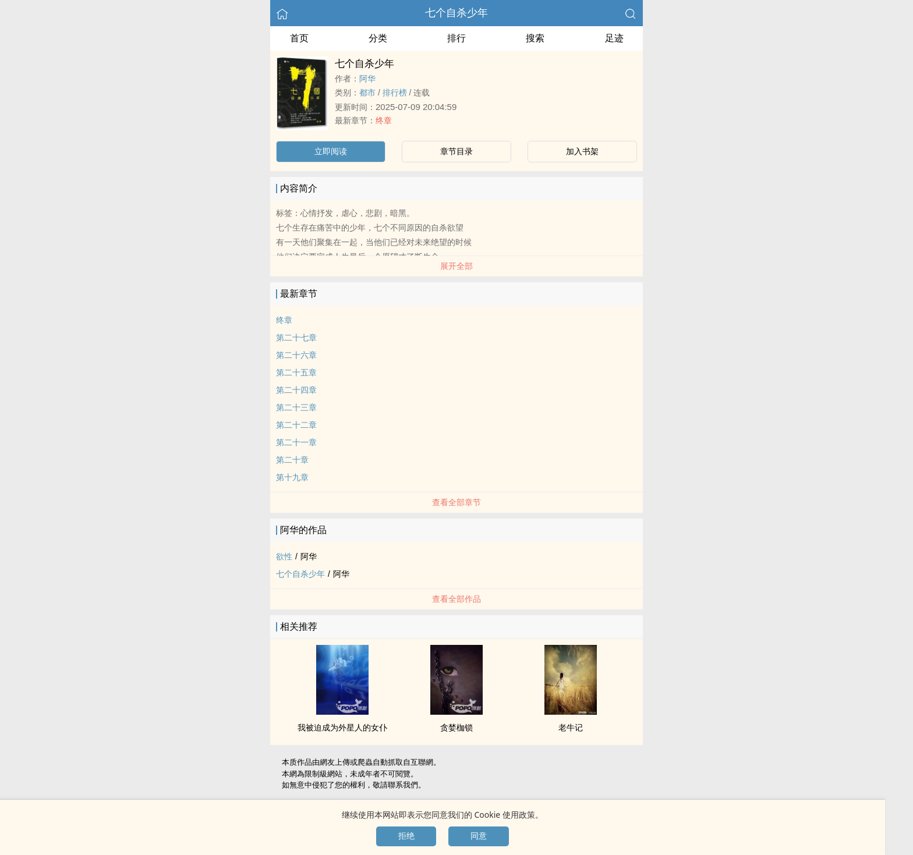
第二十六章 (296, 355)
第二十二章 (296, 425)
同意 (478, 835)
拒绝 (406, 835)
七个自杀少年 (456, 13)
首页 (299, 38)
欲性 (284, 556)
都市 (367, 92)
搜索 (535, 38)
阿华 (367, 78)
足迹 (614, 38)
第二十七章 (296, 337)
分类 (378, 38)
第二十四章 (296, 390)
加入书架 (582, 151)
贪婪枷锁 (456, 727)
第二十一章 (296, 442)
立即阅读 (330, 151)
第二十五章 (296, 372)
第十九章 (292, 477)
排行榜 (395, 92)
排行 (456, 38)
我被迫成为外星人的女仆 (342, 727)
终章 (384, 120)
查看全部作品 (456, 599)
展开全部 (456, 266)
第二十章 (292, 459)
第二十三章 (296, 407)
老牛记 (570, 727)
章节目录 (456, 151)
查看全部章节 (456, 502)
